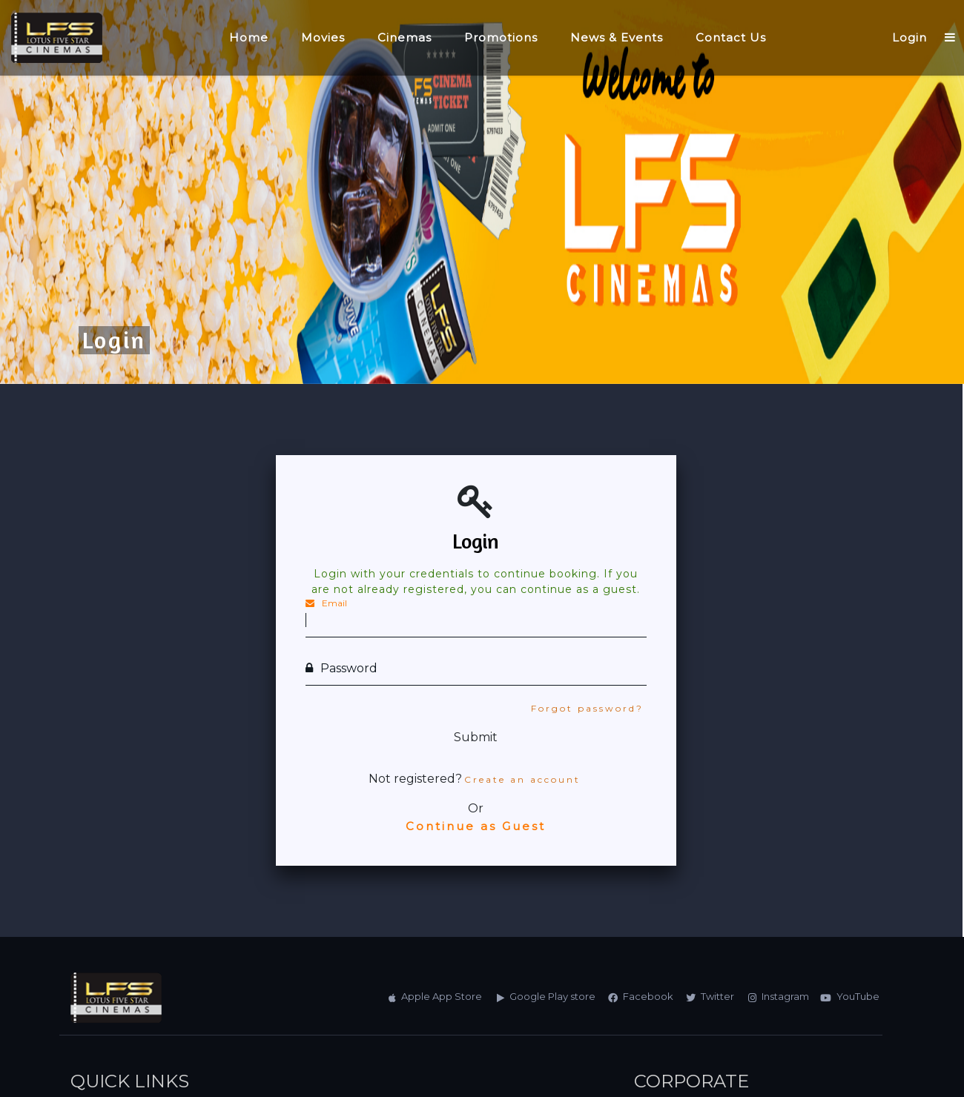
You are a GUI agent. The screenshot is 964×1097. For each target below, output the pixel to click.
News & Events (616, 37)
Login (909, 37)
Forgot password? (587, 708)
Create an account (522, 779)
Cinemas (404, 37)
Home (248, 37)
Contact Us (731, 37)
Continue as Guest (476, 826)
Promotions (501, 37)
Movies (323, 37)
